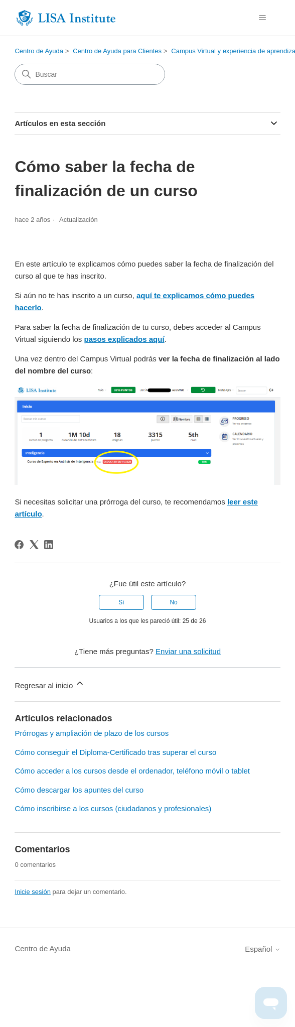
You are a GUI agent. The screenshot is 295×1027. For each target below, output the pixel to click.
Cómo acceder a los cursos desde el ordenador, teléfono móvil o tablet (132, 770)
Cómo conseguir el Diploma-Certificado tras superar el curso (115, 752)
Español (262, 949)
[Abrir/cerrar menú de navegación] (262, 18)
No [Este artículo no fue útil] (173, 602)
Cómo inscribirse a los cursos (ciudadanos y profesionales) (113, 808)
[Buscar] (90, 74)
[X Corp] (34, 544)
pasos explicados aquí (124, 339)
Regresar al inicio (50, 684)
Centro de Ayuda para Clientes (117, 51)
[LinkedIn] (48, 544)
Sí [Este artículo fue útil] (121, 602)
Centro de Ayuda (39, 51)
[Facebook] (19, 544)
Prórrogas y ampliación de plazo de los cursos (92, 733)
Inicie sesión (33, 891)
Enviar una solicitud (188, 651)
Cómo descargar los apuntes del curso (79, 790)
